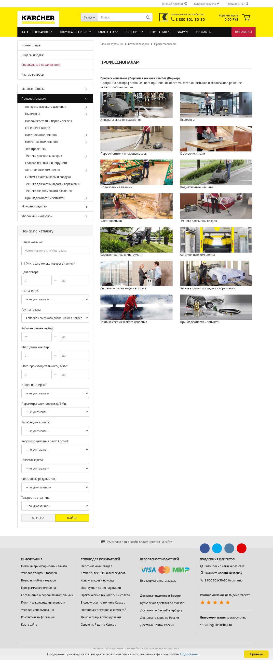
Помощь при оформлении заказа (44, 566)
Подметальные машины (41, 142)
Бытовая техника (32, 89)
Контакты (203, 32)
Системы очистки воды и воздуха (48, 177)
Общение (131, 32)
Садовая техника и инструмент (46, 163)
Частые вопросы (32, 74)
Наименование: (32, 242)
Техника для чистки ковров (43, 156)
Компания (158, 32)
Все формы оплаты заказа (158, 581)
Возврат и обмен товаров (38, 580)
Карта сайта (29, 624)
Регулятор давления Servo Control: (45, 441)
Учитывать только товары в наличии (48, 263)
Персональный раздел (96, 566)
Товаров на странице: (35, 498)
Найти (72, 518)
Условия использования (37, 610)
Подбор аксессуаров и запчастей (103, 610)
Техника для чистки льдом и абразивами (52, 184)
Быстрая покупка (206, 3)
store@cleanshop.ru (216, 625)
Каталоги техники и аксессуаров (103, 573)
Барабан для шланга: (35, 422)
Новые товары (31, 45)
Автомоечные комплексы (42, 170)
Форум (182, 32)
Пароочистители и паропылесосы (48, 121)
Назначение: (30, 291)
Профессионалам (33, 98)
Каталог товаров (34, 32)
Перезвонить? (237, 3)
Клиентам (106, 32)
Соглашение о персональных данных (47, 595)
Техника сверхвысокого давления (48, 191)
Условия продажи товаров (39, 573)
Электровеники (35, 149)
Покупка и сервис (73, 32)
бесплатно (221, 580)
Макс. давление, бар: (35, 347)
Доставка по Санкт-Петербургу (161, 610)
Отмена (38, 518)
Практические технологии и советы (105, 595)
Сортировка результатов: (38, 479)
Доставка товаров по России (159, 618)
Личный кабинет (174, 3)
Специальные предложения (40, 65)
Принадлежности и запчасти (44, 198)
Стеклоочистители (37, 128)
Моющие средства (34, 206)
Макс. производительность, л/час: (44, 366)
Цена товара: (30, 272)
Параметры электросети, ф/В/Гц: (44, 404)
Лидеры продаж (32, 55)
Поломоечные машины (41, 135)
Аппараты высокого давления (45, 107)
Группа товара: (31, 310)
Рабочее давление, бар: (37, 328)
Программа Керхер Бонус (38, 588)
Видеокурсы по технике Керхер (103, 602)
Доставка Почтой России (157, 625)
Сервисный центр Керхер (98, 624)
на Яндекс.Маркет (225, 595)
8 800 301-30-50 (190, 19)
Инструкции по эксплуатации (101, 588)
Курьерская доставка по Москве (162, 603)
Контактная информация (38, 617)
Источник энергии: (34, 385)
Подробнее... (190, 654)
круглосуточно (223, 617)
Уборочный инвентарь (36, 216)
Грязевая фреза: (32, 460)
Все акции (243, 32)
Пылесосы (32, 114)
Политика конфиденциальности (43, 602)
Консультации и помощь (97, 580)
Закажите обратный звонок (221, 573)
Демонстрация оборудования (101, 617)
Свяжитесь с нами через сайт (222, 566)
